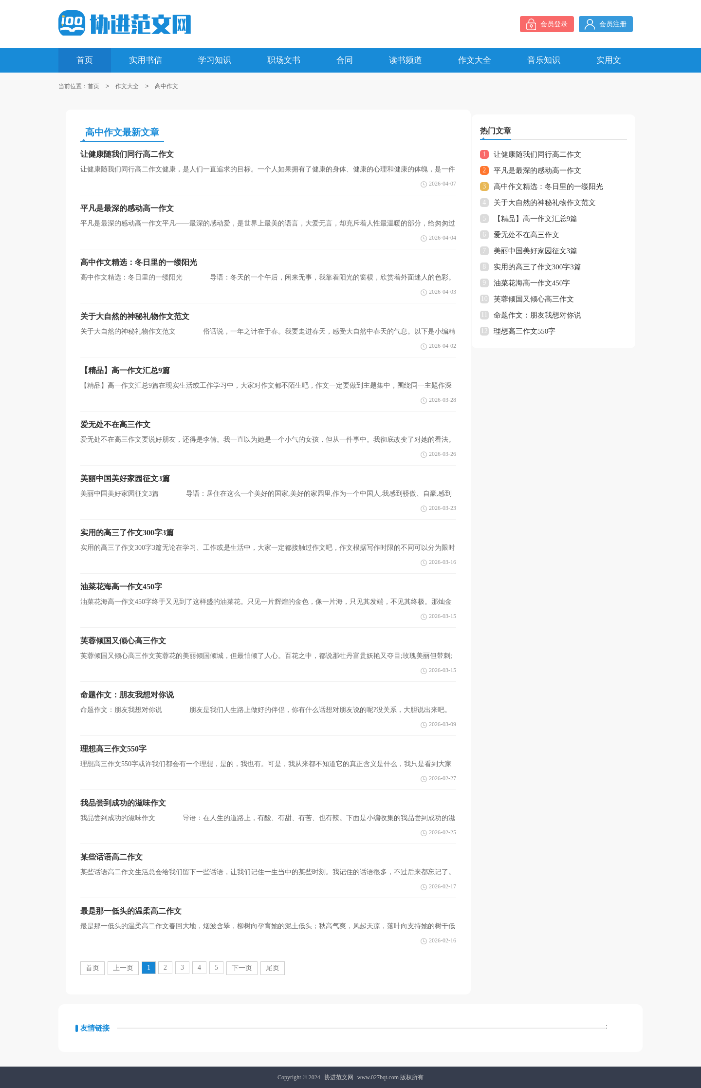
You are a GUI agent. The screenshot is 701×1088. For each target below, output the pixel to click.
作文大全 (127, 86)
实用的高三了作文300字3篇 (537, 267)
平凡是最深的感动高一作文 (537, 170)
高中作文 (166, 86)
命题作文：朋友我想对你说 (537, 315)
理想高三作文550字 (525, 331)
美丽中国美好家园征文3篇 (536, 251)
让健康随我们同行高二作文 (537, 154)
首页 (93, 86)
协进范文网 (338, 1077)
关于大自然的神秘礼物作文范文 (545, 202)
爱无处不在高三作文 (526, 235)
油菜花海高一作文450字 (532, 283)
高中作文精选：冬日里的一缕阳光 (548, 186)
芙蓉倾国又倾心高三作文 (534, 299)
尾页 (272, 968)
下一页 (242, 968)
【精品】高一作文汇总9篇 (536, 219)
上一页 (123, 968)
